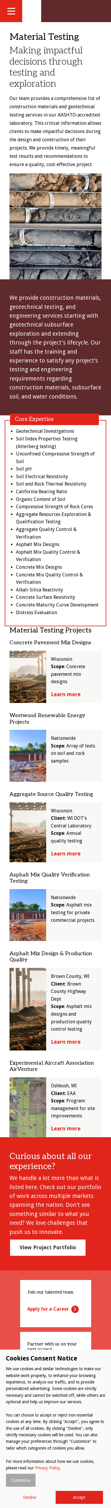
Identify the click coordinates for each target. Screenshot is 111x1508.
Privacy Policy (47, 1468)
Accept (79, 1497)
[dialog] (55, 1429)
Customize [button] (20, 1480)
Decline (29, 1497)
